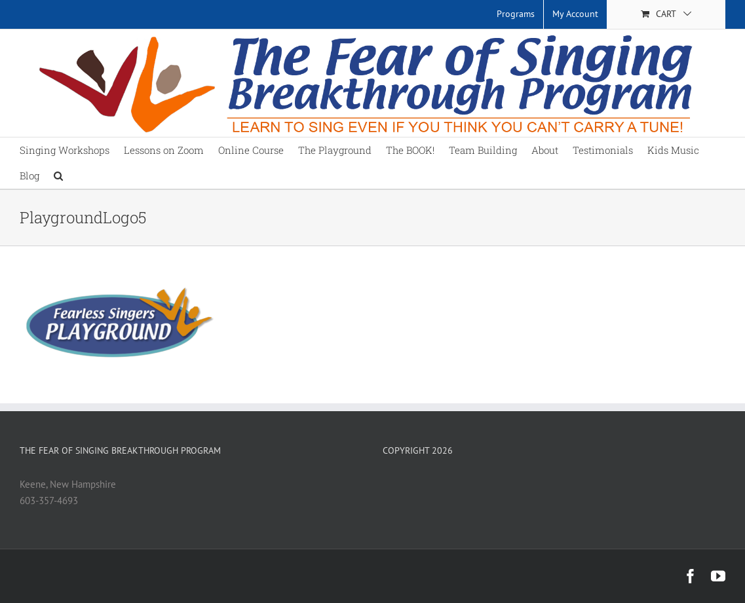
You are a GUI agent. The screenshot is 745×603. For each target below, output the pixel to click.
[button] (58, 176)
